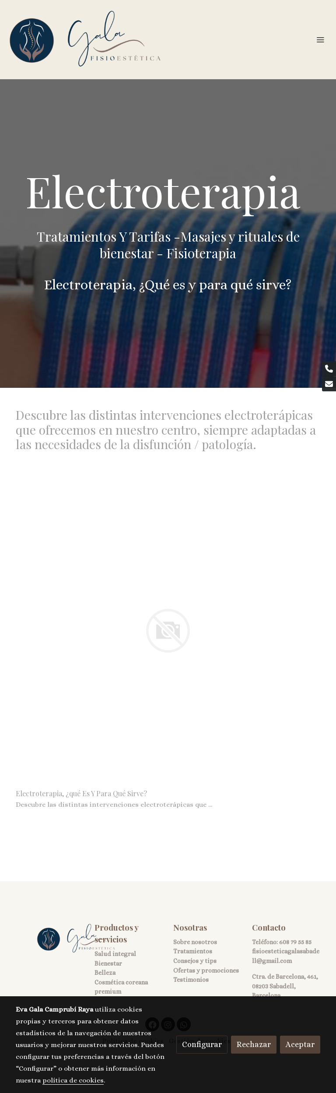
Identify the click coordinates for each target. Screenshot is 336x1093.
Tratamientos (192, 951)
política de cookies (73, 1080)
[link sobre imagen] (168, 630)
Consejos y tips (195, 960)
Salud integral (115, 953)
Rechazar (254, 1044)
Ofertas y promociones (206, 970)
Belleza (105, 972)
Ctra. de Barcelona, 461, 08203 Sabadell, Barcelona (285, 986)
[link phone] (329, 368)
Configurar (202, 1044)
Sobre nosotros (195, 941)
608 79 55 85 (295, 941)
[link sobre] (50, 939)
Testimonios (191, 979)
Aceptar (300, 1044)
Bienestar (108, 963)
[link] (85, 39)
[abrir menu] (320, 39)
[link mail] (329, 383)
